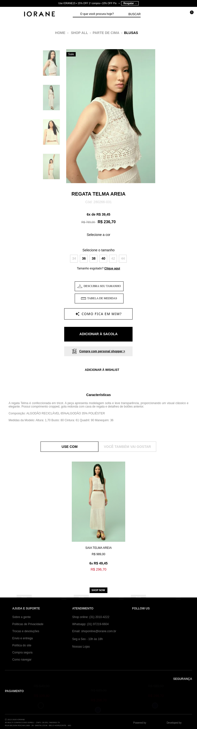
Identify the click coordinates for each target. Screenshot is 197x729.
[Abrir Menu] (9, 14)
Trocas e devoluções (25, 631)
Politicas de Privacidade (27, 624)
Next (149, 120)
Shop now (98, 590)
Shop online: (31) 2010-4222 (90, 617)
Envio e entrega (22, 638)
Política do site (21, 645)
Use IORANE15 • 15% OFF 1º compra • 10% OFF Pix (98, 3)
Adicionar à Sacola (98, 334)
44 (123, 258)
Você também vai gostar (127, 447)
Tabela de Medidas (102, 298)
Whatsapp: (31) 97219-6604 (90, 624)
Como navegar (21, 659)
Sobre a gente (21, 617)
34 (74, 258)
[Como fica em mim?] (98, 314)
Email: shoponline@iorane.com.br (94, 631)
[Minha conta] (167, 14)
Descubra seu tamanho (102, 286)
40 (103, 258)
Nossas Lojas (81, 646)
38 (94, 258)
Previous (71, 120)
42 (113, 258)
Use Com (69, 447)
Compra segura (22, 652)
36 (84, 258)
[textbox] (103, 14)
